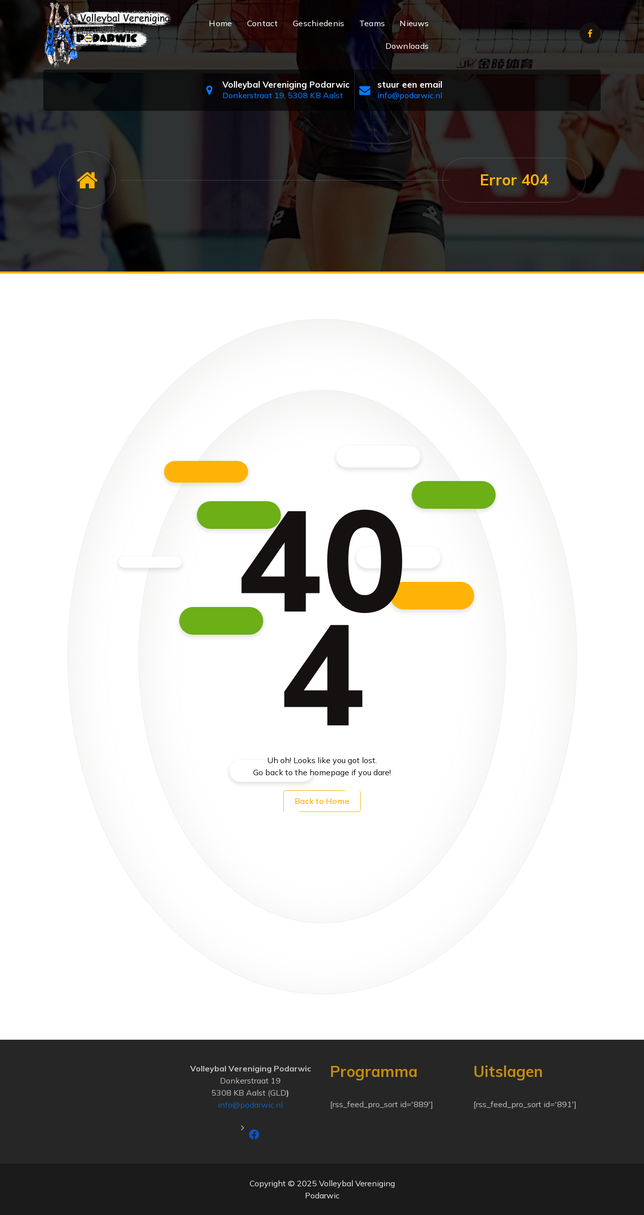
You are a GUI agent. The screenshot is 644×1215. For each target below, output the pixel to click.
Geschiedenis (319, 23)
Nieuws (414, 23)
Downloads (407, 46)
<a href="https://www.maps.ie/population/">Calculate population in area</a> (107, 1100)
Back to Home (322, 801)
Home (220, 23)
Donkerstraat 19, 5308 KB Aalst (282, 95)
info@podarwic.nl (409, 95)
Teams (372, 23)
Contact (262, 23)
